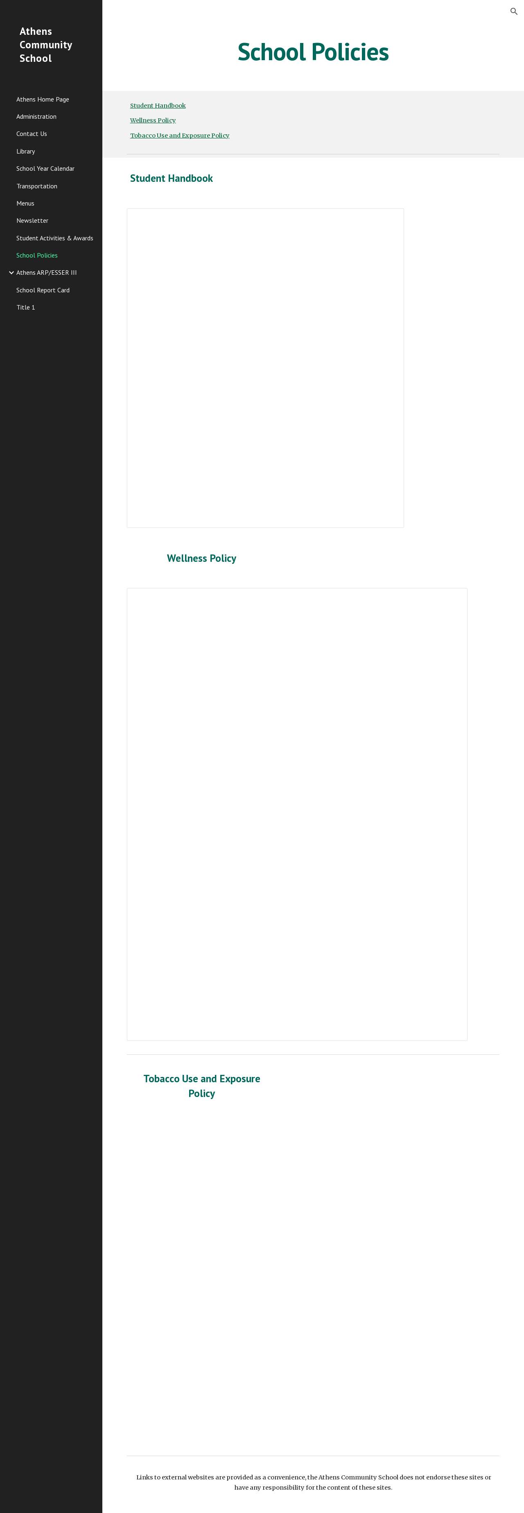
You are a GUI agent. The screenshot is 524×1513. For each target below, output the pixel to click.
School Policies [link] (37, 255)
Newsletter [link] (32, 220)
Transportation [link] (36, 186)
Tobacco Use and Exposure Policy (180, 135)
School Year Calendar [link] (45, 168)
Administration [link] (36, 116)
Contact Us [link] (31, 133)
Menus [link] (25, 203)
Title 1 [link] (25, 307)
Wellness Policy (153, 120)
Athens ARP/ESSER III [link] (46, 272)
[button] (514, 11)
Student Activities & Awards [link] (54, 238)
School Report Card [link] (43, 290)
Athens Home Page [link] (42, 99)
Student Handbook (158, 105)
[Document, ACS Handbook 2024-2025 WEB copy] (265, 368)
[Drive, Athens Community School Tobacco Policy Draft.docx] (265, 1282)
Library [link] (25, 151)
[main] (313, 51)
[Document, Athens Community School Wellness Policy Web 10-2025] (297, 814)
